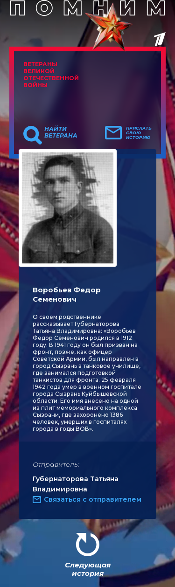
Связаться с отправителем (92, 499)
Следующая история (88, 569)
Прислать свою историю (139, 133)
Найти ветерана (60, 132)
